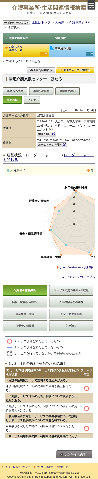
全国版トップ (41, 22)
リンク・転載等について (16, 466)
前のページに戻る (16, 22)
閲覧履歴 (59, 38)
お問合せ (62, 466)
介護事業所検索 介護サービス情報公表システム (49, 9)
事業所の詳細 (68, 91)
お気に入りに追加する (75, 70)
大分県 (59, 22)
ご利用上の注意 (43, 466)
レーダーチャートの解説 (75, 267)
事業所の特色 (41, 91)
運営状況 (12, 99)
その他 (32, 99)
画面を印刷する (41, 70)
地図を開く (46, 134)
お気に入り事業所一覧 (26, 50)
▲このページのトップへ (78, 276)
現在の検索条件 (17, 38)
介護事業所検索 (80, 22)
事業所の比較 (72, 51)
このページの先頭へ (74, 454)
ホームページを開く (52, 144)
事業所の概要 (15, 91)
